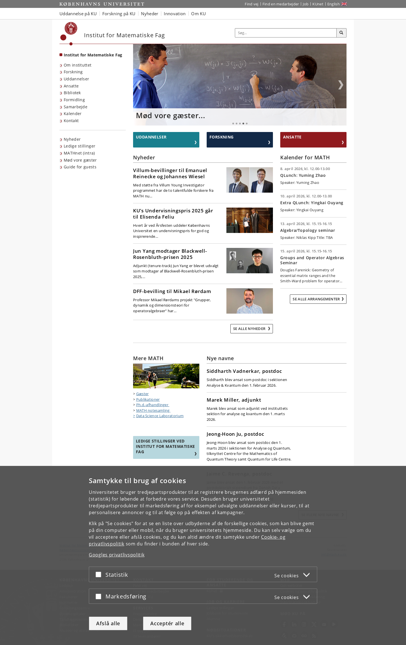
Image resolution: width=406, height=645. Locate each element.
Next (341, 85)
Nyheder (72, 139)
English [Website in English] (333, 3)
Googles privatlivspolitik (117, 555)
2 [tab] (236, 123)
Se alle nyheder (249, 328)
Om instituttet (77, 65)
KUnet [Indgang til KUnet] (317, 3)
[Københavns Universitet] (69, 33)
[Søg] (341, 33)
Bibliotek (72, 92)
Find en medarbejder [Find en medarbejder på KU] (280, 3)
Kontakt (71, 120)
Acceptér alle (167, 623)
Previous (138, 85)
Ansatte (71, 86)
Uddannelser (76, 79)
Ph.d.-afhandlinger (152, 404)
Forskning (73, 71)
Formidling (74, 99)
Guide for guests (80, 166)
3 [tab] (240, 123)
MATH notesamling (153, 410)
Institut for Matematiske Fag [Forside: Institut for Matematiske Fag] (93, 55)
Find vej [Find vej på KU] (251, 3)
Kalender (72, 113)
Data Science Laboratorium (160, 415)
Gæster (142, 393)
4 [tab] (243, 123)
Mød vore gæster (80, 160)
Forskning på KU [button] (119, 13)
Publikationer (148, 399)
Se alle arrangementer (316, 298)
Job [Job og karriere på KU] (305, 3)
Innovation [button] (175, 13)
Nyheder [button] (149, 13)
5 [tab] (247, 123)
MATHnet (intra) (79, 153)
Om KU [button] (198, 13)
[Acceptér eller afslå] (100, 574)
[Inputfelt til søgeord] (286, 33)
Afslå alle (108, 623)
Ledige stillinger (79, 146)
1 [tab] (233, 123)
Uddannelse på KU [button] (78, 13)
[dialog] (203, 555)
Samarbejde (75, 106)
